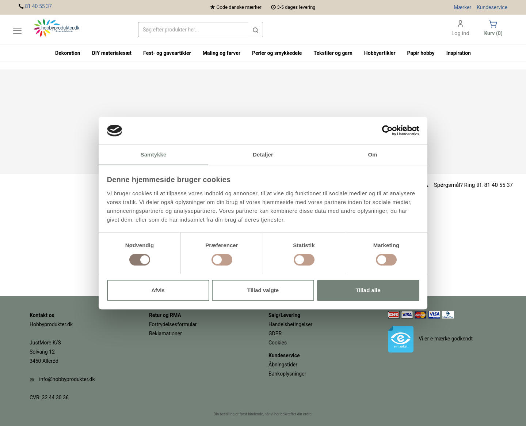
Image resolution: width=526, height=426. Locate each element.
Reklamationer (165, 333)
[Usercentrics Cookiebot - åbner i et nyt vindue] (387, 130)
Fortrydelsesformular (173, 324)
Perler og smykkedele (277, 53)
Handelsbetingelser (290, 324)
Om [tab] (372, 155)
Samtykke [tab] (154, 155)
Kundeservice (492, 7)
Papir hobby (421, 53)
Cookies (277, 343)
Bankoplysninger (287, 374)
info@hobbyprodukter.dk (67, 379)
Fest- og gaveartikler (167, 53)
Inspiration (458, 53)
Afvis (158, 290)
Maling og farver (221, 53)
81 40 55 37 (38, 6)
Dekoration (67, 53)
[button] (255, 29)
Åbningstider (282, 364)
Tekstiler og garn (332, 53)
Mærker (462, 7)
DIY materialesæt (112, 53)
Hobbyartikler (380, 53)
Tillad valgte (263, 290)
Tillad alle (367, 290)
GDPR (275, 333)
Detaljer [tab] (263, 155)
